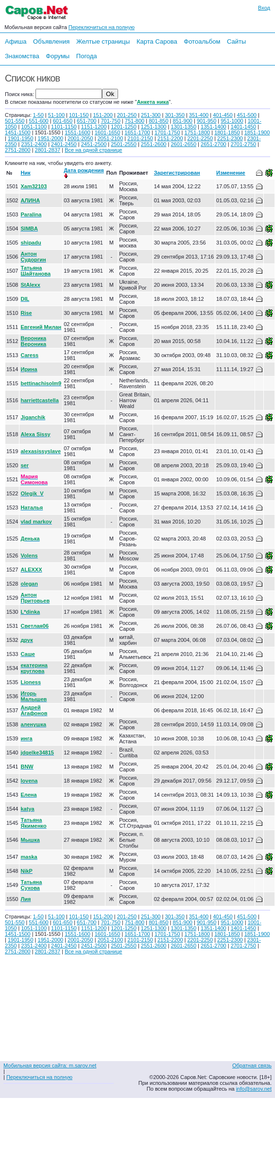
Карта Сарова (157, 41)
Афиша (15, 41)
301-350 (174, 115)
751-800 (134, 121)
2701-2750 (244, 144)
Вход (264, 8)
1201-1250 (124, 127)
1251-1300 (154, 127)
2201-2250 (200, 138)
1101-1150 (64, 127)
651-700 (86, 121)
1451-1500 (18, 132)
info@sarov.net (254, 1089)
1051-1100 (34, 127)
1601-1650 (107, 132)
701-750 (110, 121)
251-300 (150, 115)
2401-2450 (64, 144)
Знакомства (22, 56)
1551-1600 (77, 132)
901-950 (206, 121)
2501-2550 (124, 144)
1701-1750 (167, 132)
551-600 (38, 121)
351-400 (198, 115)
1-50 (38, 115)
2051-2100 (110, 138)
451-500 (247, 115)
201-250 (127, 115)
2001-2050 (80, 138)
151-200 (102, 115)
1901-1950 (21, 138)
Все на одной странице (93, 150)
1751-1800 (197, 132)
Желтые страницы (103, 41)
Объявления (51, 41)
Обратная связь (252, 1065)
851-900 (182, 121)
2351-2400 (34, 144)
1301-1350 (183, 127)
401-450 (222, 115)
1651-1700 (137, 132)
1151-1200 (94, 127)
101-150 (78, 115)
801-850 (158, 121)
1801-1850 (227, 132)
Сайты (236, 41)
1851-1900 (257, 132)
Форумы (57, 56)
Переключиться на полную (102, 27)
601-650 (62, 121)
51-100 (56, 115)
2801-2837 (48, 150)
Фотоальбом (202, 41)
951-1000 (232, 121)
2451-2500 (94, 144)
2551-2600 (154, 144)
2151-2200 (170, 138)
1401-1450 (244, 127)
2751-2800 (18, 150)
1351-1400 (213, 127)
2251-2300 (230, 138)
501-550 (14, 121)
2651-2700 (213, 144)
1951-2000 (51, 138)
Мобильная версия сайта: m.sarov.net (49, 1065)
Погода (86, 56)
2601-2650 (183, 144)
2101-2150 (140, 138)
